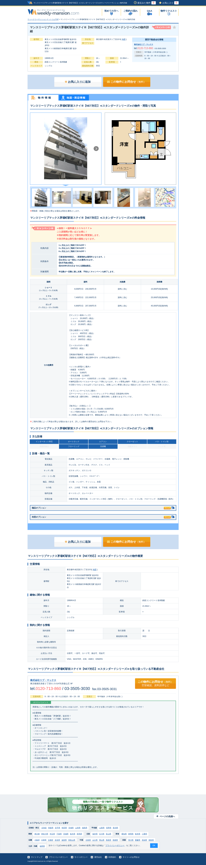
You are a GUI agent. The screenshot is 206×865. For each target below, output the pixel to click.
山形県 (77, 828)
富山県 (108, 834)
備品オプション (101, 507)
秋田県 (64, 828)
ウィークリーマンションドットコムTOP (43, 19)
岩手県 (57, 828)
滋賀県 (64, 840)
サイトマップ (36, 857)
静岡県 (130, 834)
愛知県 (124, 834)
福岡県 (42, 846)
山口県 (95, 840)
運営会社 (98, 857)
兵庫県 (43, 840)
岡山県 (101, 840)
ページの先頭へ (167, 816)
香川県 (130, 840)
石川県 (101, 834)
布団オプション (101, 516)
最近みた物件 (146, 3)
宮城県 (71, 828)
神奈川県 (44, 834)
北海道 (44, 828)
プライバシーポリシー (58, 857)
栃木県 (72, 834)
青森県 (50, 828)
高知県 (144, 840)
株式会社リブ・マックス (143, 44)
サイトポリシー (81, 857)
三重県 (144, 834)
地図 (124, 39)
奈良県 (57, 840)
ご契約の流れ (130, 10)
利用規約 (112, 857)
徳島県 (151, 840)
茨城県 (65, 834)
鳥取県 (108, 840)
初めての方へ (111, 10)
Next (96, 148)
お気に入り (170, 3)
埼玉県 (52, 834)
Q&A (149, 10)
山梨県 (101, 828)
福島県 (84, 828)
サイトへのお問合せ (131, 857)
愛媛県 (137, 840)
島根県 (115, 840)
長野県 (108, 828)
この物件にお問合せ (126, 81)
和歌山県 (71, 840)
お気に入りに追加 (78, 81)
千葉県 (59, 834)
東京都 (37, 834)
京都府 (50, 840)
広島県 (88, 840)
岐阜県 (137, 834)
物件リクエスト (169, 10)
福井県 (95, 834)
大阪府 (37, 840)
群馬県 (79, 834)
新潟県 (115, 828)
